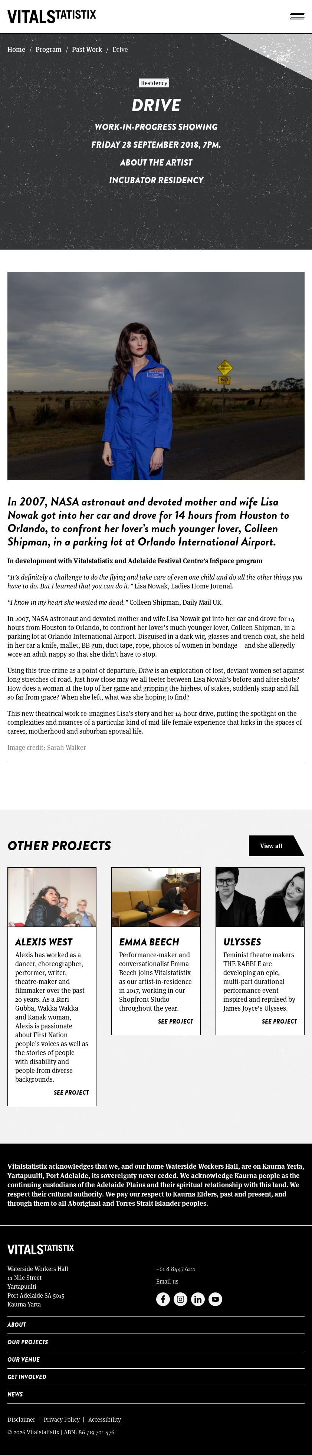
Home (16, 49)
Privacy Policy (62, 1419)
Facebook (163, 1299)
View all (271, 845)
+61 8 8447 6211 (175, 1268)
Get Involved (26, 1377)
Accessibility (104, 1419)
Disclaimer (21, 1419)
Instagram (180, 1299)
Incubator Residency (156, 180)
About (16, 1325)
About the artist (156, 162)
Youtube (215, 1299)
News (15, 1394)
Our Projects (27, 1342)
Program (49, 49)
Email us (167, 1281)
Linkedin (198, 1299)
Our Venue (23, 1359)
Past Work (87, 49)
